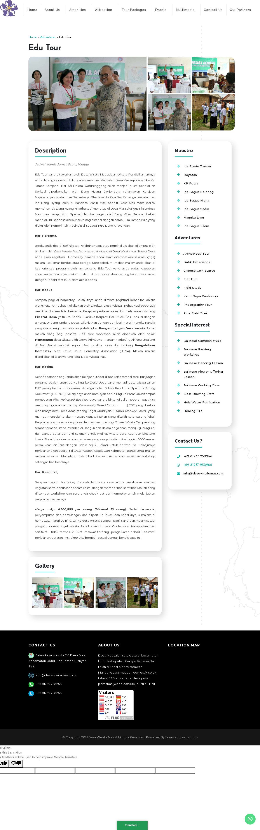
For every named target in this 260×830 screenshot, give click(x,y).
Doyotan (190, 175)
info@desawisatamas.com (203, 473)
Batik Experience (197, 262)
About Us (52, 10)
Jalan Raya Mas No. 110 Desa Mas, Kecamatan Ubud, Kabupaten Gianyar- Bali (57, 660)
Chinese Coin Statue (199, 270)
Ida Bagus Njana (196, 200)
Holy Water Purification (201, 402)
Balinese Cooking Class (201, 385)
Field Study (192, 287)
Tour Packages (134, 10)
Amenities (77, 10)
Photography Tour (197, 304)
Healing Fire (192, 411)
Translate (131, 825)
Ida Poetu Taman (197, 166)
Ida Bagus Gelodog (198, 192)
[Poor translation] (16, 763)
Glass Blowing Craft (198, 394)
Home (32, 10)
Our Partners (240, 10)
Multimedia (185, 10)
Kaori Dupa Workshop (200, 296)
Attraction (103, 10)
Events (161, 10)
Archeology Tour (196, 253)
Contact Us (213, 10)
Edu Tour (190, 279)
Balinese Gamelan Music (202, 340)
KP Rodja (190, 183)
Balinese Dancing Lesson (203, 363)
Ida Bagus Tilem (196, 226)
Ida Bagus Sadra (196, 209)
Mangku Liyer (193, 217)
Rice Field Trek (195, 313)
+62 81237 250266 (197, 456)
